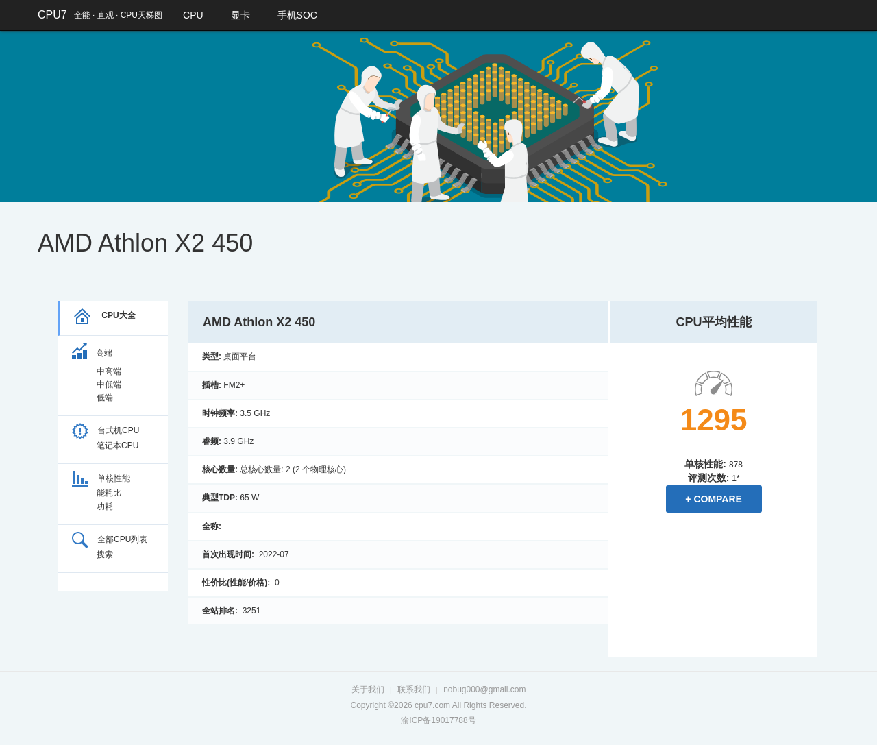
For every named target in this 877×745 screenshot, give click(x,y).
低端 (105, 397)
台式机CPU (105, 430)
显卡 (240, 15)
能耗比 (109, 493)
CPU (193, 15)
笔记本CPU (117, 445)
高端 (92, 353)
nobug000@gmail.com (484, 689)
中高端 (109, 371)
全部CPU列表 (109, 539)
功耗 (105, 506)
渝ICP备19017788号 (438, 720)
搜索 (105, 554)
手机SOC (297, 15)
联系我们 (413, 689)
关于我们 (367, 689)
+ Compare (713, 498)
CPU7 (52, 15)
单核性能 (101, 478)
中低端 (109, 384)
